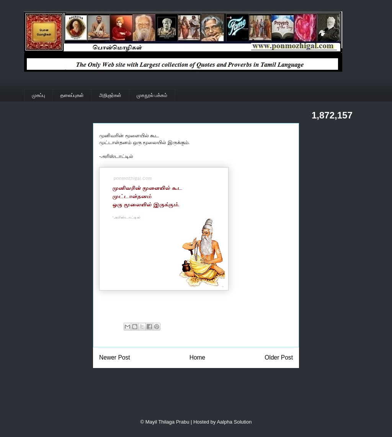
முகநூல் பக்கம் (152, 95)
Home (197, 357)
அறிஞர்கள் (110, 95)
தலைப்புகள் (72, 95)
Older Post (279, 357)
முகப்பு (38, 95)
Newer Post (114, 357)
